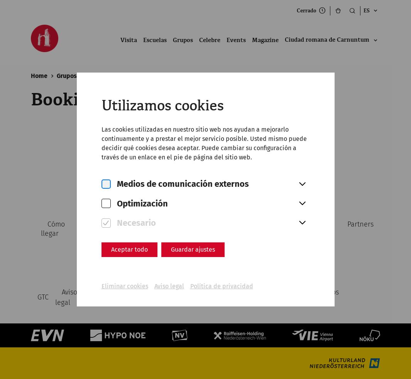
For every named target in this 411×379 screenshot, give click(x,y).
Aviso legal (169, 286)
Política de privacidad (221, 286)
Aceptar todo (129, 249)
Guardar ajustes (193, 249)
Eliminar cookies (124, 286)
